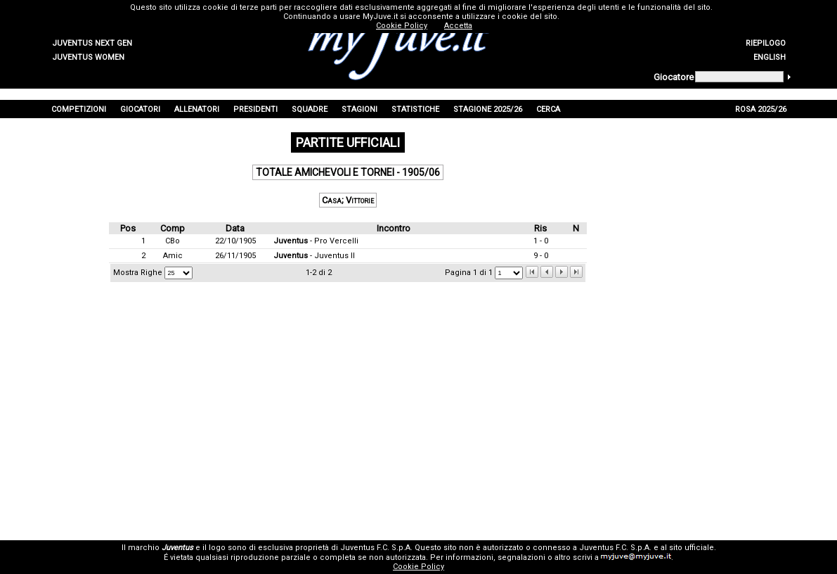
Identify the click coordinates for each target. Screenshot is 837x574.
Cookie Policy (418, 566)
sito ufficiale (691, 547)
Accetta (458, 25)
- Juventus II (314, 255)
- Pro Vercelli (315, 240)
